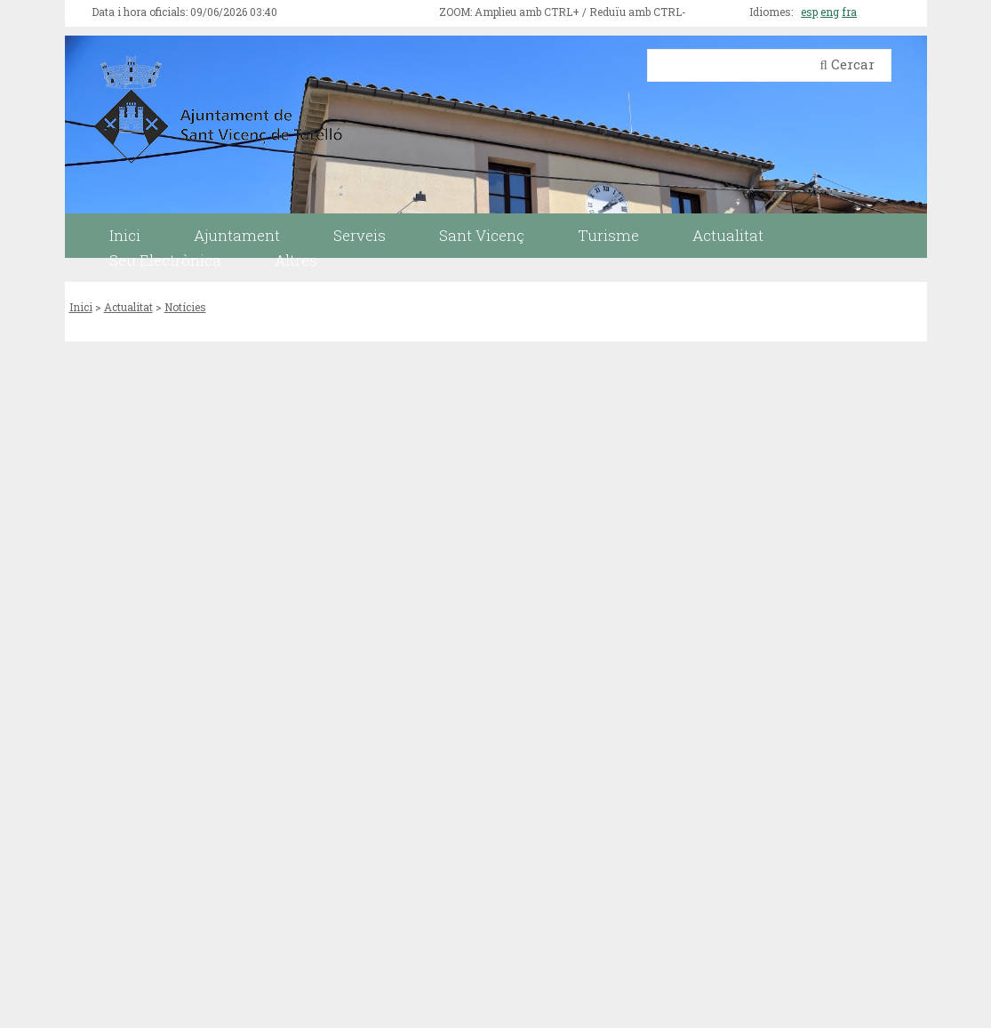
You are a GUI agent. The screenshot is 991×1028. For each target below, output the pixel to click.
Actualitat (128, 307)
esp (809, 11)
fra (849, 11)
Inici (80, 307)
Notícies (185, 307)
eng (829, 11)
